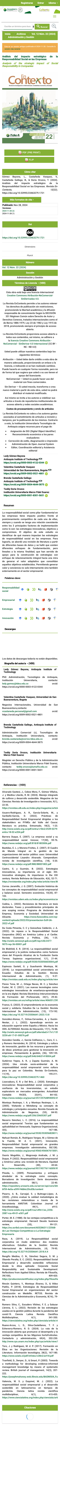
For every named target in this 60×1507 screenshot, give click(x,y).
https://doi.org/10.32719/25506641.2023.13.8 (25, 1014)
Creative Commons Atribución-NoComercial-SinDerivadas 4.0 (30, 297)
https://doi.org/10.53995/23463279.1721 (23, 237)
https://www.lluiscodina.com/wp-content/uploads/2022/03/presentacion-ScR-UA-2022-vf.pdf (30, 920)
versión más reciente (12, 49)
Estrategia (7, 609)
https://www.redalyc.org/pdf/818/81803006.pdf (26, 843)
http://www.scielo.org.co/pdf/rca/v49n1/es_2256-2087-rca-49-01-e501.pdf (27, 1211)
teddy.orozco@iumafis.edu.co (32, 767)
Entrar (41, 3)
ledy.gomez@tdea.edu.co (15, 683)
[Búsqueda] (18, 27)
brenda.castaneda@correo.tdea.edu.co (22, 739)
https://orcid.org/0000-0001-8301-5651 (26, 495)
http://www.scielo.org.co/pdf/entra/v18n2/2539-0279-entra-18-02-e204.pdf (30, 830)
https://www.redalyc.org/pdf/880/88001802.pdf (26, 864)
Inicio (7, 34)
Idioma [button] (53, 3)
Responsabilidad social (10, 589)
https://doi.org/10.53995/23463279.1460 (23, 1077)
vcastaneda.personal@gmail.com (19, 711)
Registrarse (27, 3)
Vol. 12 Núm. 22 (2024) (44, 34)
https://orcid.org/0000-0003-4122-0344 (26, 462)
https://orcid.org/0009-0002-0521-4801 (26, 473)
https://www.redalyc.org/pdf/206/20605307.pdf (26, 1115)
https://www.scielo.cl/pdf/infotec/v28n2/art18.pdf (28, 1356)
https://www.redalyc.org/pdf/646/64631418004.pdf (28, 1056)
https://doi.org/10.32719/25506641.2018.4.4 (25, 1251)
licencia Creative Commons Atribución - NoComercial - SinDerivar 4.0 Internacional (27, 342)
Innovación (8, 618)
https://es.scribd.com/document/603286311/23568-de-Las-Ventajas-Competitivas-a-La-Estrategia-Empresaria (29, 1231)
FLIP (29, 160)
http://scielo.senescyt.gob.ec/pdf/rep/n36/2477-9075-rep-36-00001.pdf (27, 942)
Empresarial (8, 600)
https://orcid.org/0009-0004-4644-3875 (26, 484)
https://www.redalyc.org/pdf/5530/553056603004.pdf (30, 962)
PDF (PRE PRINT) (29, 152)
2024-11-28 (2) (8, 210)
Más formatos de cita (22, 200)
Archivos (21, 34)
